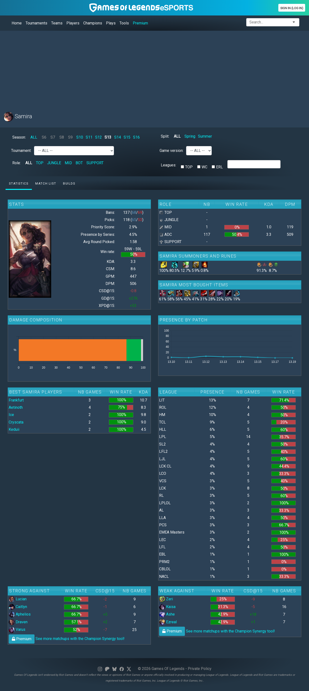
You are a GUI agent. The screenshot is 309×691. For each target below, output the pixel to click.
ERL (219, 167)
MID (68, 163)
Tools (124, 23)
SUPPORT (95, 163)
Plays (111, 23)
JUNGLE (54, 163)
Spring (189, 136)
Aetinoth (16, 407)
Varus (17, 629)
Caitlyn (18, 606)
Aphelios (20, 614)
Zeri (166, 599)
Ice (11, 414)
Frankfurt (16, 400)
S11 (89, 137)
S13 (108, 137)
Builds (69, 183)
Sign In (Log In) (291, 8)
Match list (45, 183)
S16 (136, 137)
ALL (33, 137)
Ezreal (168, 622)
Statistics (18, 183)
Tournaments (36, 23)
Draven (18, 622)
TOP (39, 163)
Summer (205, 136)
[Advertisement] (148, 68)
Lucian (18, 599)
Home (17, 23)
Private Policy (199, 668)
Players (72, 23)
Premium (140, 23)
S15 (127, 137)
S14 (117, 137)
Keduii (14, 429)
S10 (79, 137)
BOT (79, 163)
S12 (98, 137)
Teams (57, 23)
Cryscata (16, 422)
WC (204, 167)
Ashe (167, 614)
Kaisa (167, 606)
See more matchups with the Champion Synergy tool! (67, 638)
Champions (92, 23)
